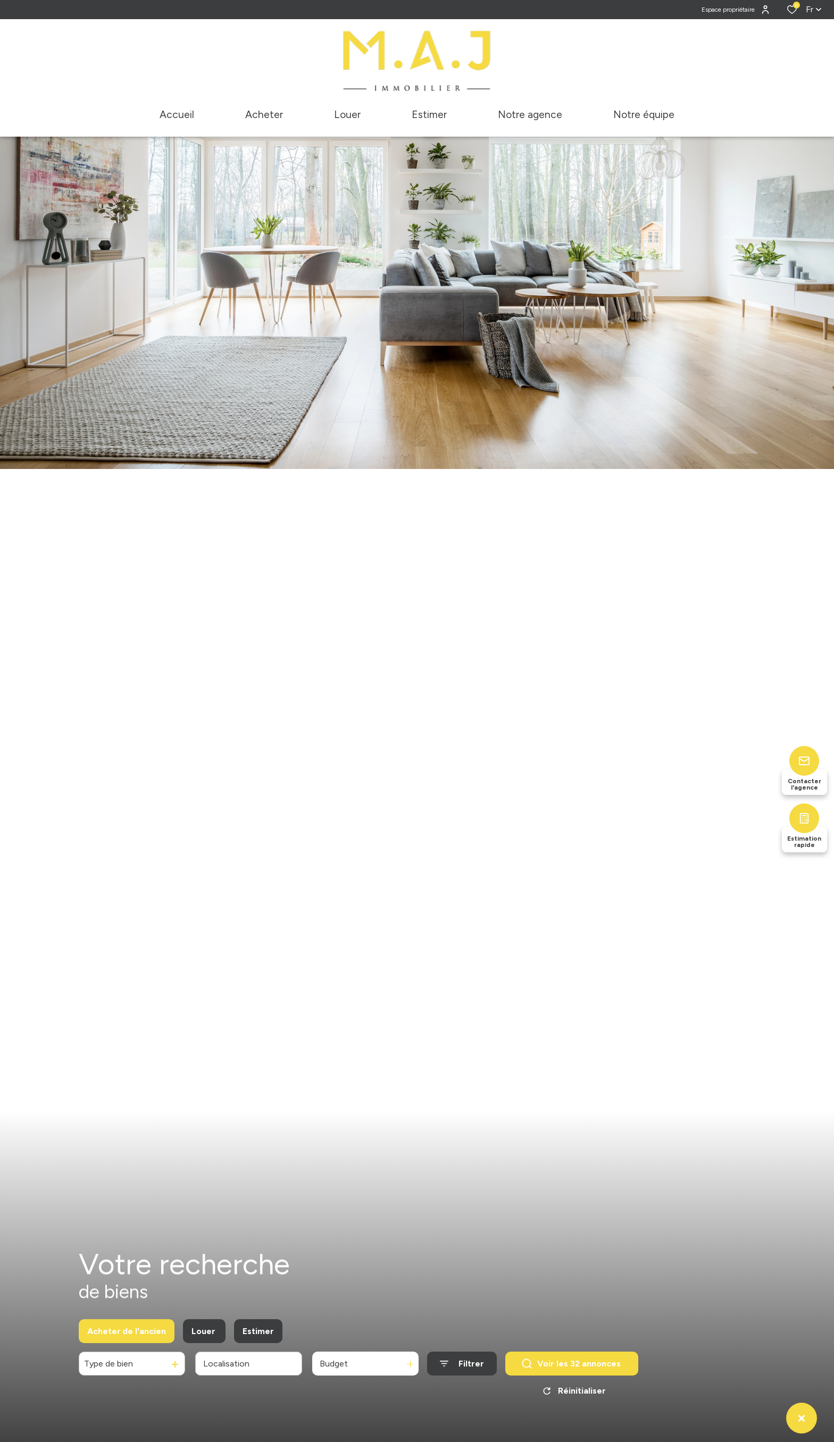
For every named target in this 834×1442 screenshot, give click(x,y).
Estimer (258, 1335)
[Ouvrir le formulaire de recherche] (462, 1368)
